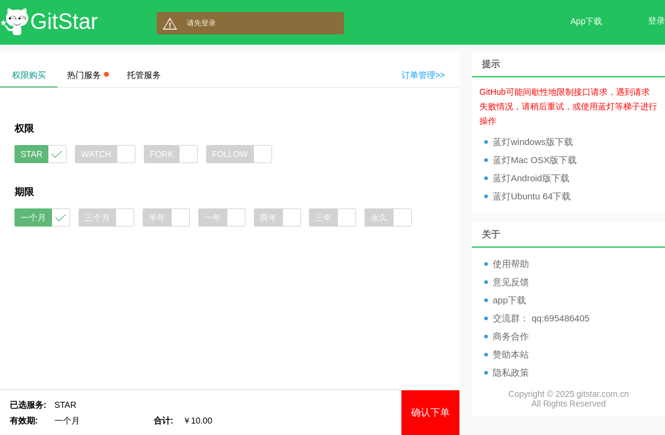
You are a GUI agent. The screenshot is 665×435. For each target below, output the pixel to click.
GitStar (64, 21)
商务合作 (511, 336)
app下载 (509, 300)
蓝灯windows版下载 (533, 142)
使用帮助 (511, 264)
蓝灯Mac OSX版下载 (535, 160)
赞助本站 (511, 354)
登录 (656, 20)
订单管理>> (423, 75)
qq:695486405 (560, 318)
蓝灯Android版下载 (531, 178)
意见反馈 (511, 282)
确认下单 (430, 412)
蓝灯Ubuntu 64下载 (532, 196)
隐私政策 (511, 372)
